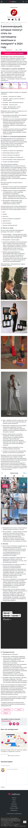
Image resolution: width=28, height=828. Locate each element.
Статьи (14, 799)
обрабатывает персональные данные (10, 819)
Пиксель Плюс (17, 17)
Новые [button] (3, 787)
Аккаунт (19, 709)
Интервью (14, 804)
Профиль (6, 713)
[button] (8, 755)
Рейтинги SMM (14, 808)
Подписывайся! (6, 721)
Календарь (14, 806)
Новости (14, 797)
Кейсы (14, 802)
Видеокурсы (14, 810)
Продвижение (7, 709)
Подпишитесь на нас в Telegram (14, 53)
